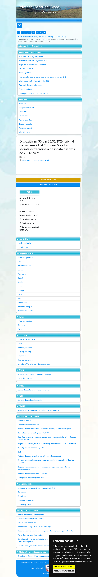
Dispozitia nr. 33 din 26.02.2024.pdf (35, 160)
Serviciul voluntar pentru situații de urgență (34, 374)
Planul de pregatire (25, 378)
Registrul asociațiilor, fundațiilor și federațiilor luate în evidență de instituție (47, 444)
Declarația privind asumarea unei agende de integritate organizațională (45, 531)
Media (20, 286)
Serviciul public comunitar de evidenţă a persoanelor (38, 410)
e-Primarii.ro (44, 568)
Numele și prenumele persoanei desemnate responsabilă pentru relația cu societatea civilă (47, 438)
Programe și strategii (26, 500)
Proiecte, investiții (25, 347)
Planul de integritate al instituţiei (30, 535)
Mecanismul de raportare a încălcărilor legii (34, 527)
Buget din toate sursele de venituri (32, 64)
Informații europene (25, 307)
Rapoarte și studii (24, 504)
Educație (21, 290)
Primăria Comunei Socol (39, 6)
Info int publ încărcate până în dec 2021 (34, 81)
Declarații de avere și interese (30, 85)
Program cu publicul (26, 107)
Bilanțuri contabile (26, 69)
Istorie (20, 270)
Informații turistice (25, 321)
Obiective (21, 325)
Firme (20, 343)
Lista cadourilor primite (27, 522)
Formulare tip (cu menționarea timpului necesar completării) (42, 77)
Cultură (20, 278)
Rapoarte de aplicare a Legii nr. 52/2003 (33, 433)
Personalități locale (25, 311)
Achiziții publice (25, 73)
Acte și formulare (25, 120)
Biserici (20, 282)
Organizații (22, 356)
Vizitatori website (25, 266)
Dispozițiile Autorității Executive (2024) (52, 37)
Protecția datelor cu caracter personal (33, 93)
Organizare (22, 496)
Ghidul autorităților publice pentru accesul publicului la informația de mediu (47, 556)
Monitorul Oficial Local (29, 37)
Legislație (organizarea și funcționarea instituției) (36, 488)
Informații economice (26, 339)
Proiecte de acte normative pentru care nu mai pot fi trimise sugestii (44, 429)
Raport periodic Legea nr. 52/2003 (31, 448)
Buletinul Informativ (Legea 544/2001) (33, 60)
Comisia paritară (25, 89)
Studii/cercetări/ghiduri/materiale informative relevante (39, 546)
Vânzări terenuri (25, 132)
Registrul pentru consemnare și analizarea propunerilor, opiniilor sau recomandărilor (44, 468)
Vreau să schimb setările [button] (64, 571)
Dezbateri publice (24, 420)
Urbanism (23, 112)
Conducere (22, 492)
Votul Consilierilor (48, 180)
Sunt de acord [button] (59, 566)
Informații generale (25, 257)
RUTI (19, 452)
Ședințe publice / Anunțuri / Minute (31, 478)
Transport (21, 294)
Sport (20, 298)
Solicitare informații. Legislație (31, 56)
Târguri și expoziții (25, 352)
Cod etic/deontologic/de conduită (31, 518)
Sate (19, 261)
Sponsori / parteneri (25, 360)
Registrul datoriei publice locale (30, 400)
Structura (22, 103)
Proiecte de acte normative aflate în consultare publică (39, 456)
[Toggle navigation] (78, 20)
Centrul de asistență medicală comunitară (34, 390)
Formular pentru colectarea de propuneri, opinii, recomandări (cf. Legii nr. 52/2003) (46, 461)
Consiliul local (23, 247)
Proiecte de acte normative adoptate (32, 473)
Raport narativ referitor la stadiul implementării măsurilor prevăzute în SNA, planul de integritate (47, 540)
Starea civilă (23, 116)
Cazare (20, 329)
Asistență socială (25, 128)
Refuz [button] (70, 566)
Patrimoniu (22, 274)
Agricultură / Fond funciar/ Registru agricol (34, 364)
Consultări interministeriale (28, 424)
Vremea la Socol (48, 184)
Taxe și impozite (25, 124)
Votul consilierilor (24, 243)
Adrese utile (22, 302)
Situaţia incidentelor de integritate (31, 514)
